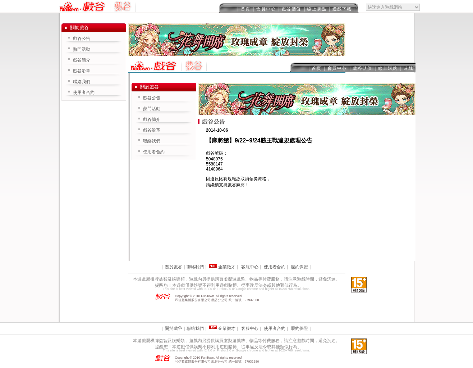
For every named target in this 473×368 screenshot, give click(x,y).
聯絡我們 (151, 141)
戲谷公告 (151, 97)
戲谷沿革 (151, 130)
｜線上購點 (314, 9)
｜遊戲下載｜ (342, 9)
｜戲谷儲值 (289, 9)
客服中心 (249, 266)
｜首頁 (243, 9)
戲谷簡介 (151, 119)
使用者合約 (154, 151)
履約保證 (299, 266)
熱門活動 (151, 108)
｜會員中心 (264, 9)
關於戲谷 (173, 266)
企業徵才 (226, 266)
